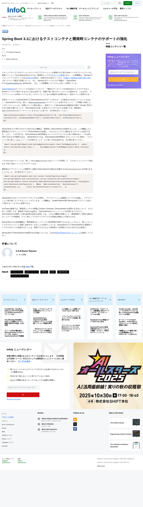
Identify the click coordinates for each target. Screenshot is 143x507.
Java (10, 34)
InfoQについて (11, 469)
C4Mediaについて (12, 472)
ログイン (10, 451)
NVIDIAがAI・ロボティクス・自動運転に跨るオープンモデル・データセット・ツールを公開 (97, 335)
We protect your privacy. (110, 88)
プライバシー (100, 501)
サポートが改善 (68, 79)
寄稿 (8, 462)
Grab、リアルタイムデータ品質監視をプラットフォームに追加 (44, 334)
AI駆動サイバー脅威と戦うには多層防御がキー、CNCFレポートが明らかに (124, 358)
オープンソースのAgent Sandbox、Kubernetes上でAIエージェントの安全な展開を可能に (124, 347)
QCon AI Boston (50, 456)
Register (123, 2)
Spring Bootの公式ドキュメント (72, 250)
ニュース (24, 29)
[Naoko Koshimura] (8, 62)
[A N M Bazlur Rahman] (8, 55)
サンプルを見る (118, 69)
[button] (119, 82)
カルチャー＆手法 (111, 9)
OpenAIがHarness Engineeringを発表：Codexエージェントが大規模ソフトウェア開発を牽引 (44, 345)
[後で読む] (20, 70)
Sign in (132, 2)
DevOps (118, 323)
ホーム (9, 444)
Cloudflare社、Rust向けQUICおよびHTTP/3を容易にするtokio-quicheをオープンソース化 (18, 335)
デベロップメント (35, 9)
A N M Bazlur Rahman (18, 55)
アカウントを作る (12, 447)
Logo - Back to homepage (16, 8)
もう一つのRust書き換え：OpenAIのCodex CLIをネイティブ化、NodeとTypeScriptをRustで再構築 (17, 357)
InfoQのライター (12, 465)
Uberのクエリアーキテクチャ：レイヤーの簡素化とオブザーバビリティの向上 (45, 356)
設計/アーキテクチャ (55, 9)
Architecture (68, 289)
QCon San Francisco (51, 461)
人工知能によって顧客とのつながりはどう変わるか (71, 334)
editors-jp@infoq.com (26, 496)
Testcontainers (12, 95)
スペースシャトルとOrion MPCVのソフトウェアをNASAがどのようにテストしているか (71, 353)
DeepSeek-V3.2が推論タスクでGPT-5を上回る (98, 344)
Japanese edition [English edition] (47, 2)
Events (9, 458)
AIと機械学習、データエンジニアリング (84, 9)
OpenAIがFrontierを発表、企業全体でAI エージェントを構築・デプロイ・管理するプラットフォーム (98, 354)
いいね (13, 70)
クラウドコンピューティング (24, 293)
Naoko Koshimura (16, 62)
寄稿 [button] (57, 2)
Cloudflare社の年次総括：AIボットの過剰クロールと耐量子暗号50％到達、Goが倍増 (18, 346)
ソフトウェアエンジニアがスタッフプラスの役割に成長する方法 (71, 343)
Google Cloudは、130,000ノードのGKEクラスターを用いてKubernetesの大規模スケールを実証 (124, 336)
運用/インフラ (126, 9)
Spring (49, 289)
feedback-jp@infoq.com (11, 498)
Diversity (9, 476)
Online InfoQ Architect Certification (52, 449)
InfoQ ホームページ (12, 29)
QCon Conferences (13, 454)
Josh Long (48, 81)
